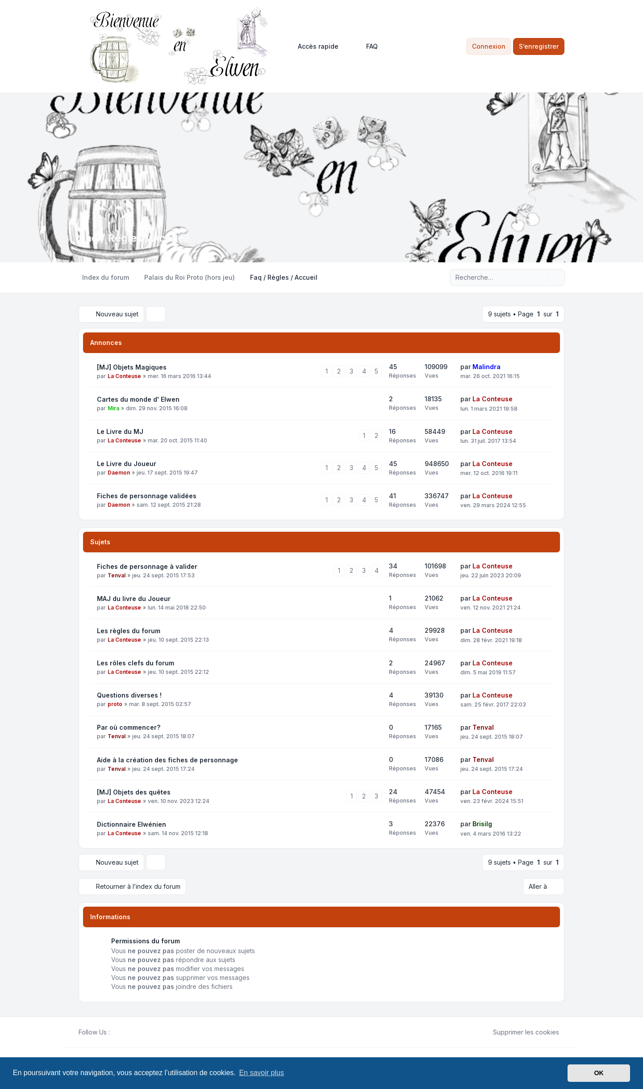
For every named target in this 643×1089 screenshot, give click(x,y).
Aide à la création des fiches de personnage (167, 760)
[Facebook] (115, 1032)
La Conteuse (124, 376)
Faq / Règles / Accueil (134, 237)
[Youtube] (129, 1032)
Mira (113, 408)
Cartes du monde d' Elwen (138, 399)
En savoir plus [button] (261, 1072)
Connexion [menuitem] (488, 46)
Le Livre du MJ (120, 431)
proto (115, 704)
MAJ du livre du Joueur (134, 598)
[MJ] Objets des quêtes (134, 792)
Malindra (486, 366)
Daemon (119, 472)
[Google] (136, 1032)
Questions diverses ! (129, 695)
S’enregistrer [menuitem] (539, 46)
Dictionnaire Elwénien (131, 824)
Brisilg (482, 824)
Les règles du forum (128, 631)
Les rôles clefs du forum (135, 663)
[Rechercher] (539, 277)
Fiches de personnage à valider (147, 566)
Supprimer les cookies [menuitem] (520, 1032)
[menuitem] (314, 46)
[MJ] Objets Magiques (132, 367)
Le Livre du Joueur (126, 463)
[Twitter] (122, 1032)
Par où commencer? (128, 727)
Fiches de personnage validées (146, 496)
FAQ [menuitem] (366, 46)
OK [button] (599, 1072)
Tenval (116, 575)
